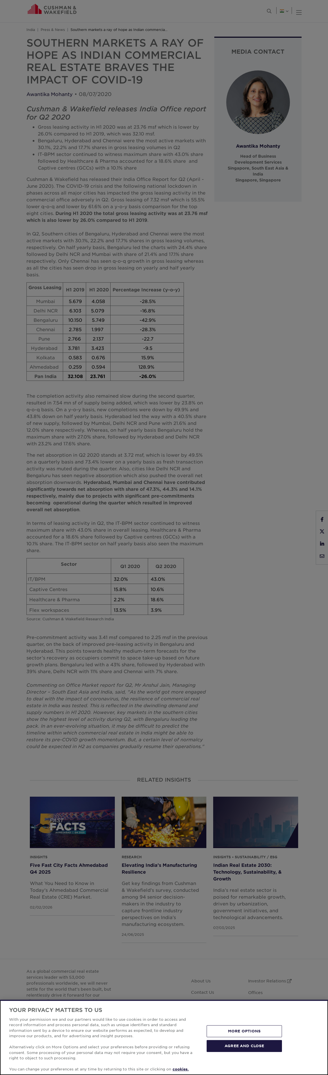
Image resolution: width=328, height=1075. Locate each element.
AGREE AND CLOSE (244, 1045)
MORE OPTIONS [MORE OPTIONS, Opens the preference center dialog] (244, 1031)
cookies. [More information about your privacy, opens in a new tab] (181, 1069)
